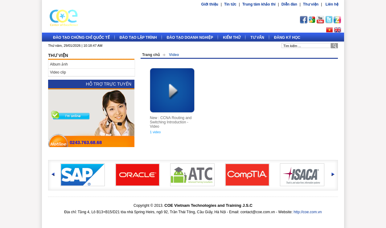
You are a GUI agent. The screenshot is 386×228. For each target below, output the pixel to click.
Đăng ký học (287, 37)
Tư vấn (257, 37)
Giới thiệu (209, 4)
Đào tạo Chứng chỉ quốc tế (81, 37)
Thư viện (310, 4)
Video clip (58, 72)
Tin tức (230, 4)
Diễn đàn (289, 4)
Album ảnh (59, 64)
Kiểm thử (231, 37)
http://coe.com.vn (308, 212)
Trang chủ (151, 55)
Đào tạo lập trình (138, 37)
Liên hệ (332, 4)
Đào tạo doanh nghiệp (190, 37)
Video (174, 55)
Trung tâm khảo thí (259, 4)
